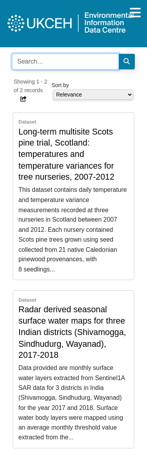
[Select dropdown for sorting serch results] (93, 94)
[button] (23, 99)
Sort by (60, 85)
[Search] (126, 61)
